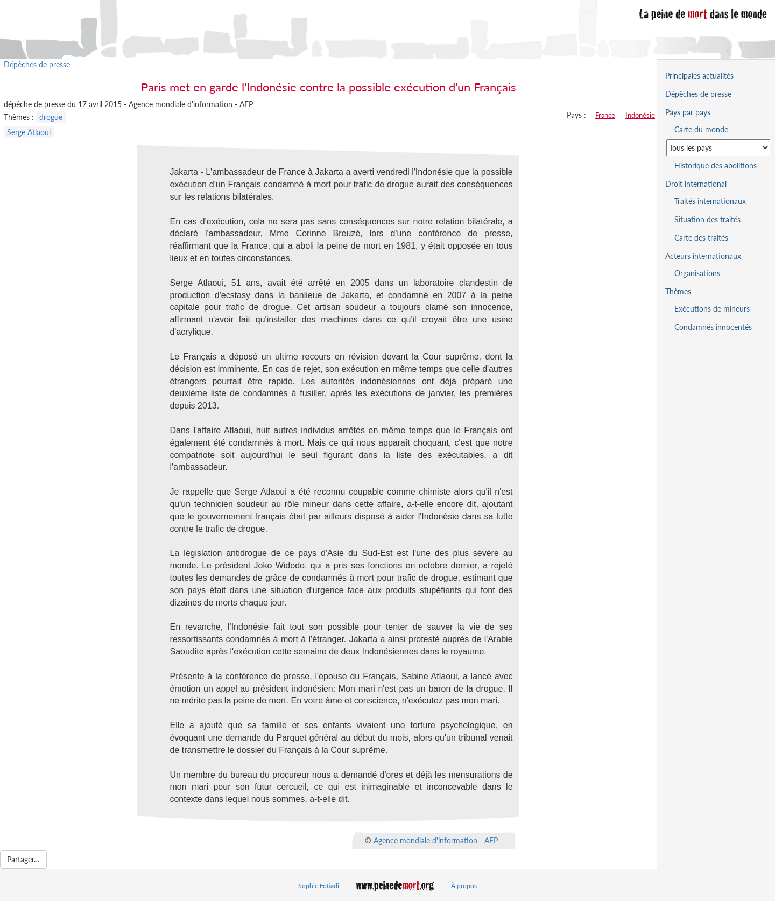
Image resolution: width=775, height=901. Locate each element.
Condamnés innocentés (713, 327)
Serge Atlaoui (29, 132)
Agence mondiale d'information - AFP (436, 840)
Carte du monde (701, 129)
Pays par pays (687, 112)
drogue (50, 117)
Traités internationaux (710, 201)
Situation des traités (707, 219)
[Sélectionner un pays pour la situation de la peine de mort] (718, 147)
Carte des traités (701, 237)
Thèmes (678, 291)
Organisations (697, 273)
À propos (464, 886)
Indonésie (640, 115)
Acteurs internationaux (703, 256)
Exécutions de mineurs (712, 308)
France (605, 115)
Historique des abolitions (715, 165)
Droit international (696, 183)
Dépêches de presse (37, 64)
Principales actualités (699, 75)
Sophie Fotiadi (318, 886)
